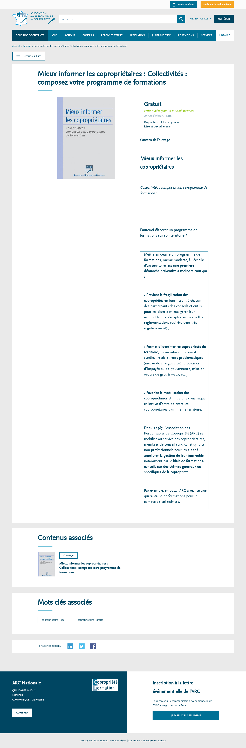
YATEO (162, 740)
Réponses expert (111, 35)
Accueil (16, 46)
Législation (137, 35)
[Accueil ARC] (33, 18)
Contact (17, 695)
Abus (54, 35)
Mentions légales (118, 740)
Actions (70, 35)
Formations (186, 35)
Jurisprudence (161, 35)
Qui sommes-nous (24, 690)
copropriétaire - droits (90, 620)
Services (206, 35)
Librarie (27, 46)
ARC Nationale (199, 18)
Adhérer (224, 19)
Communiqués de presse (28, 699)
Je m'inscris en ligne (186, 715)
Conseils (88, 35)
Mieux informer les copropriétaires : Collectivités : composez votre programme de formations (89, 568)
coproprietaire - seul (53, 620)
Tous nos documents (30, 35)
